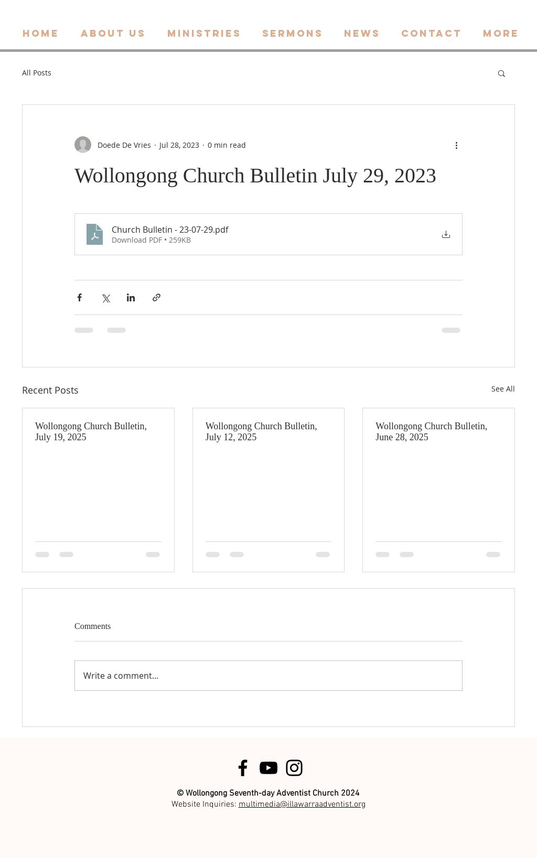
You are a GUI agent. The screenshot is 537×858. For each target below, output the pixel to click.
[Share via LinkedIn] (131, 297)
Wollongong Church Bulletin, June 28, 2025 (431, 431)
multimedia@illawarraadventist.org (302, 804)
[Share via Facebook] (79, 297)
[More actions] (456, 144)
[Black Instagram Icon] (294, 768)
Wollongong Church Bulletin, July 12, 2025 (261, 431)
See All (503, 389)
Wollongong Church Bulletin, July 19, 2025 (91, 431)
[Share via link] (157, 297)
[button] (502, 73)
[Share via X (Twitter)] (105, 297)
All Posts (36, 73)
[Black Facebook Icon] (243, 768)
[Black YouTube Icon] (268, 768)
